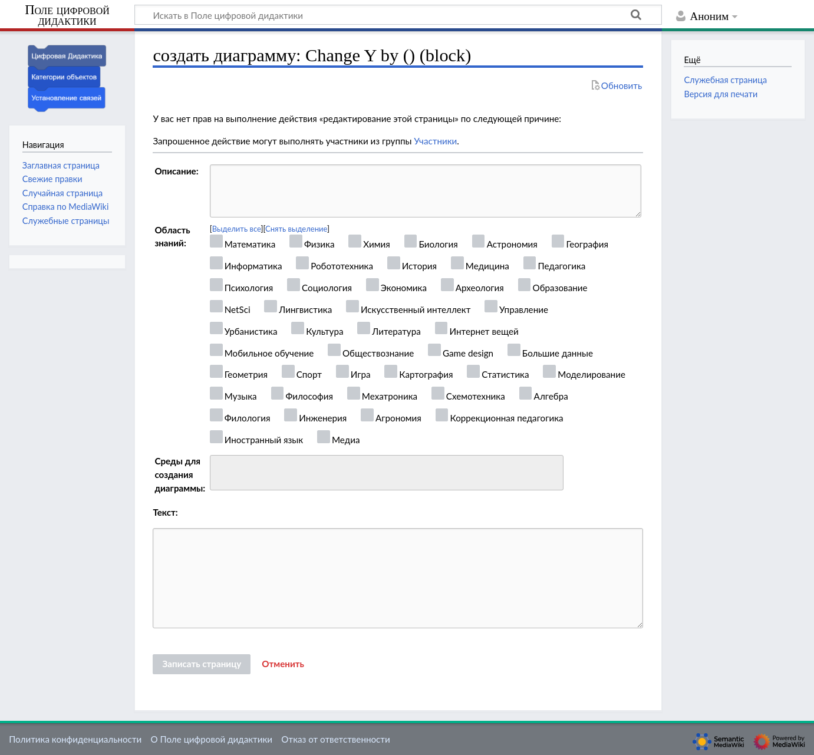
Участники (435, 141)
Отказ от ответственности (335, 739)
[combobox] (386, 472)
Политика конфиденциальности (75, 739)
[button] (283, 664)
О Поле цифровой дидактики (211, 739)
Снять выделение (296, 228)
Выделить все (236, 228)
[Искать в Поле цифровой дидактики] (398, 14)
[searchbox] (221, 471)
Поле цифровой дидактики (67, 16)
